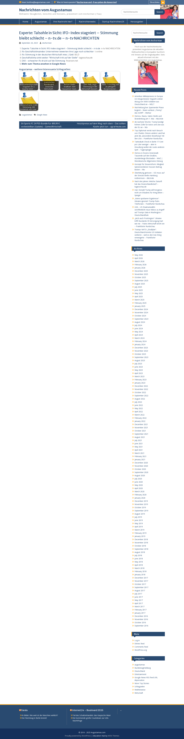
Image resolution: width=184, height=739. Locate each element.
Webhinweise (140, 690)
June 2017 (139, 597)
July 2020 (138, 478)
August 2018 (140, 552)
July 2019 (138, 517)
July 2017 (138, 594)
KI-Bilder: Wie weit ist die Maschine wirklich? (40, 715)
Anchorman (46, 43)
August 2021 (140, 437)
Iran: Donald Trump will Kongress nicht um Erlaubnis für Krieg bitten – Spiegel (149, 192)
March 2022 (139, 415)
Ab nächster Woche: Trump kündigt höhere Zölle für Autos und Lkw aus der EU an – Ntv (149, 124)
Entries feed (139, 643)
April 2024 (139, 335)
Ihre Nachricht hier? (62, 21)
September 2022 (141, 395)
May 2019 (139, 523)
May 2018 (139, 562)
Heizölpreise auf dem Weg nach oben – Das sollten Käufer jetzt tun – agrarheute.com (101, 125)
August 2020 (140, 475)
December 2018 (141, 539)
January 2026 (140, 268)
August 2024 (140, 322)
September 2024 (141, 319)
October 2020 (140, 469)
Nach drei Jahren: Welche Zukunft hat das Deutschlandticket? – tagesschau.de (148, 184)
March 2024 (139, 338)
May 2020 (139, 485)
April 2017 (139, 603)
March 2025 (139, 299)
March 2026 (139, 261)
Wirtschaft (139, 693)
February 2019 (140, 533)
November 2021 (141, 427)
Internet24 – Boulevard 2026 (87, 710)
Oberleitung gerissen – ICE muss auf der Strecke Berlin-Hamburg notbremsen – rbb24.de (149, 175)
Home (25, 21)
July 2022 (138, 402)
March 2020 (139, 491)
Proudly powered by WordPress (78, 736)
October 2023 (140, 354)
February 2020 (140, 494)
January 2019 (140, 536)
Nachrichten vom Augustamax (45, 10)
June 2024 (139, 328)
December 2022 (141, 386)
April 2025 (139, 296)
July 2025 (138, 287)
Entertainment (140, 674)
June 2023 (139, 367)
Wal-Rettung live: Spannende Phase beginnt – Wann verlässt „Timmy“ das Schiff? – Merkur (149, 110)
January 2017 (140, 613)
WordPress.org (141, 650)
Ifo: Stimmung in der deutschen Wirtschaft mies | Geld (47, 54)
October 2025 (140, 277)
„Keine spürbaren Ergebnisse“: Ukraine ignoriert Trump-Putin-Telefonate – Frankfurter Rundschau (149, 201)
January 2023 (140, 383)
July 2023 (138, 363)
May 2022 (139, 408)
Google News (42, 115)
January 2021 (140, 459)
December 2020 (141, 462)
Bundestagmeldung (143, 668)
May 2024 (139, 331)
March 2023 (139, 376)
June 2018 (139, 558)
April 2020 (139, 488)
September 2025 (141, 280)
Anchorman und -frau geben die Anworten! (97, 2)
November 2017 (141, 581)
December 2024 (141, 309)
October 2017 (140, 584)
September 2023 (141, 357)
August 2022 (140, 399)
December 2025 (141, 271)
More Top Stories (142, 683)
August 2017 (140, 590)
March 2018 (139, 568)
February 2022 (140, 418)
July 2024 (138, 325)
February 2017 (140, 609)
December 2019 (141, 501)
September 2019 (141, 510)
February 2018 (140, 571)
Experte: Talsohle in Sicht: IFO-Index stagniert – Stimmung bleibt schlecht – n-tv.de (61, 48)
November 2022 (141, 389)
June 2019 (139, 520)
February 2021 (140, 456)
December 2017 (141, 578)
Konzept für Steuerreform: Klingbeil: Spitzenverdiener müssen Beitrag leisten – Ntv (149, 167)
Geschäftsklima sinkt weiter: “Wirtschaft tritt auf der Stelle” (50, 57)
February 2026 (140, 264)
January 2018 (140, 574)
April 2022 (139, 411)
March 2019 (139, 530)
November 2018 (141, 542)
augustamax (27, 115)
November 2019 (141, 504)
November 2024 (141, 312)
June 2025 (139, 290)
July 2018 (138, 555)
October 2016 (140, 622)
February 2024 (140, 341)
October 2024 (140, 315)
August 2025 (140, 284)
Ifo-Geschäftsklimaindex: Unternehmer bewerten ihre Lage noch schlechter (58, 51)
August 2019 (140, 514)
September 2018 (141, 549)
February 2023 (140, 379)
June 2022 (139, 405)
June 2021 (139, 443)
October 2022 (140, 392)
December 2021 (141, 424)
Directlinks (154, 2)
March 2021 (139, 453)
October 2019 (140, 507)
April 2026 (139, 258)
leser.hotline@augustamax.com (36, 2)
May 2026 (139, 255)
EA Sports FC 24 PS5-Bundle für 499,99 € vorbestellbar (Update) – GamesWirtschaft (41, 125)
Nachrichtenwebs (87, 21)
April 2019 (139, 526)
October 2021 (140, 431)
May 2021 (139, 446)
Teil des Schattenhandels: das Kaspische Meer (92, 715)
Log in (137, 640)
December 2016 (141, 616)
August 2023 (140, 360)
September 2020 (141, 472)
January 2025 (140, 306)
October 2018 (140, 546)
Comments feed (141, 647)
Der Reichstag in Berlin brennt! (34, 718)
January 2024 (140, 344)
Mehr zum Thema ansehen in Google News (44, 63)
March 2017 (139, 606)
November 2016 (141, 619)
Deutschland (140, 671)
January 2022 (140, 421)
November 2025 (141, 274)
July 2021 (138, 440)
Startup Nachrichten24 (113, 21)
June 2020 (139, 482)
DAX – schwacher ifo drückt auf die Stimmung (43, 60)
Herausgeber (136, 21)
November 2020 (141, 466)
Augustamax (41, 21)
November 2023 (141, 351)
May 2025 (139, 293)
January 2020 (140, 498)
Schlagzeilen (140, 686)
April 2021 (139, 450)
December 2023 (141, 347)
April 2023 (139, 373)
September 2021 (141, 434)
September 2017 (141, 587)
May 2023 (139, 370)
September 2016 (141, 625)
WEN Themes (113, 736)
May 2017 (139, 600)
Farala (24, 710)
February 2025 (140, 303)
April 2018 (139, 565)
